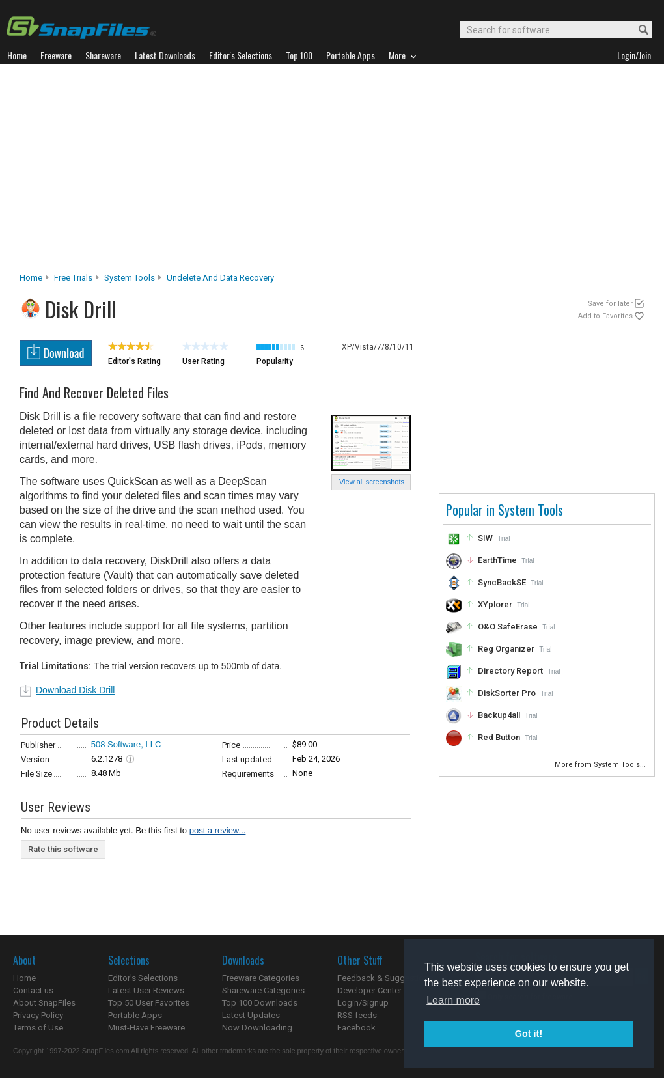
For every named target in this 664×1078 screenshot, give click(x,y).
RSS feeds (357, 1015)
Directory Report (510, 671)
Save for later (610, 303)
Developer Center (369, 990)
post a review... (217, 830)
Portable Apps (135, 1015)
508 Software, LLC (126, 744)
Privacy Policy (38, 1015)
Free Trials (73, 278)
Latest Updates (251, 1015)
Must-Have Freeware (146, 1027)
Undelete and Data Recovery (220, 278)
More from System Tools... (601, 764)
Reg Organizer (506, 649)
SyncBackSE (502, 582)
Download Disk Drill (75, 690)
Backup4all (499, 715)
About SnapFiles (44, 1003)
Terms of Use (38, 1027)
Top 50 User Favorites (148, 1003)
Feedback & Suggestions (385, 978)
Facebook (356, 1027)
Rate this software (63, 849)
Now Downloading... (260, 1027)
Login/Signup (363, 1003)
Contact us (33, 990)
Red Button (499, 737)
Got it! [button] (528, 1034)
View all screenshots (371, 482)
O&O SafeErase (508, 626)
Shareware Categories (263, 990)
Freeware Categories (260, 978)
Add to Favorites (605, 316)
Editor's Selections (143, 978)
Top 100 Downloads (259, 1003)
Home (31, 278)
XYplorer (495, 604)
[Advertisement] (332, 172)
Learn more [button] (453, 1000)
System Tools (129, 278)
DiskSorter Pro (507, 693)
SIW (485, 538)
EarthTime (497, 560)
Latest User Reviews (146, 990)
